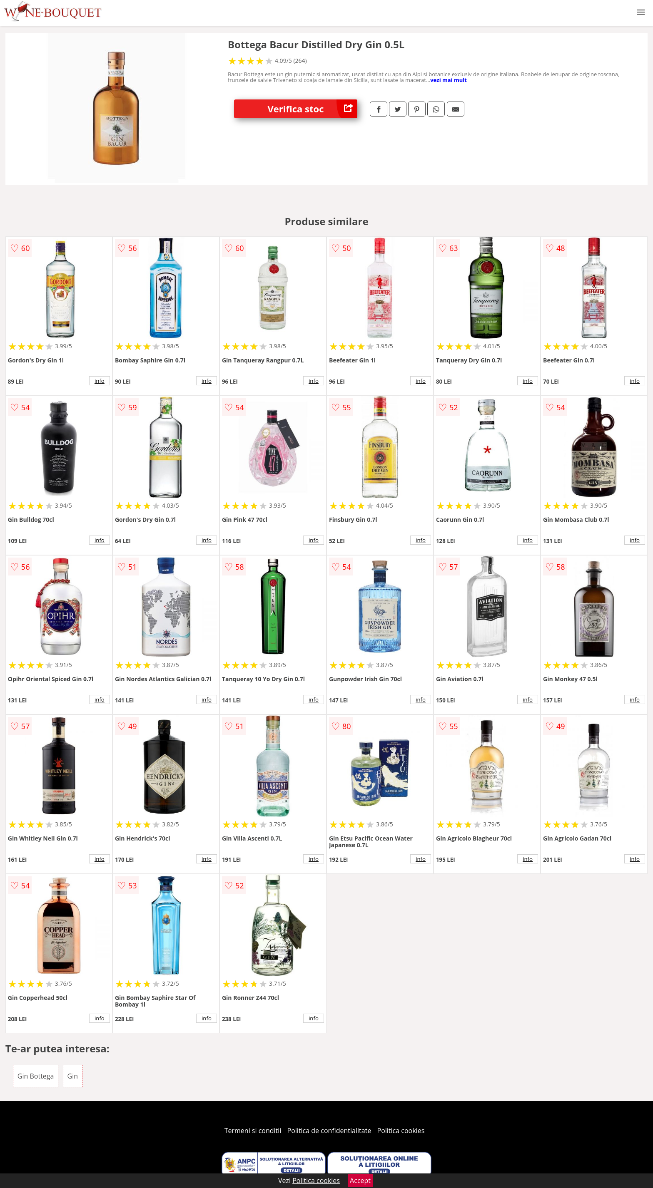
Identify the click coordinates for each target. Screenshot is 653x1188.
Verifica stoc (312, 108)
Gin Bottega (35, 1076)
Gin (72, 1076)
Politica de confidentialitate (329, 1130)
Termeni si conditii (253, 1130)
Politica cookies (401, 1130)
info (100, 380)
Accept (360, 1180)
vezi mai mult (448, 80)
